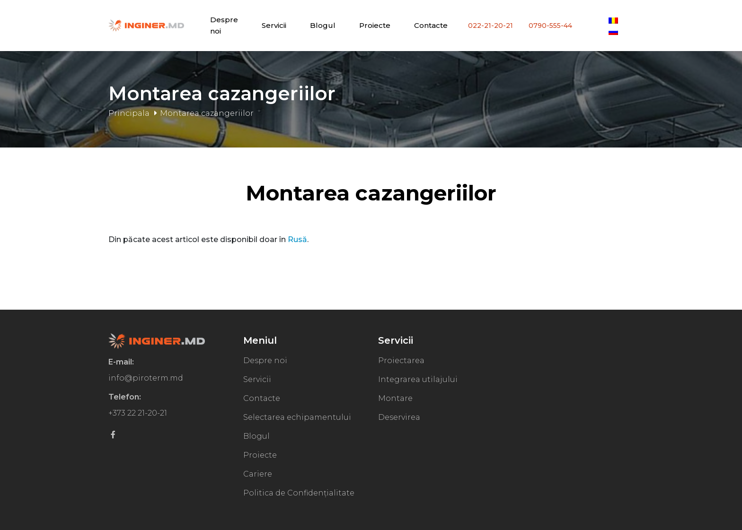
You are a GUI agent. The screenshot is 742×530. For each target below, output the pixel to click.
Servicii (274, 25)
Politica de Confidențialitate (298, 492)
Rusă (297, 239)
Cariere (257, 473)
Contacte (431, 25)
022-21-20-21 (490, 25)
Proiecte (374, 25)
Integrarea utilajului (418, 379)
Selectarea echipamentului (297, 417)
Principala (129, 113)
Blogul (323, 25)
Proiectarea (401, 360)
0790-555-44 (550, 25)
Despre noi (265, 360)
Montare (395, 398)
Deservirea (399, 417)
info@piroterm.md (145, 378)
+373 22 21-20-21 (137, 412)
